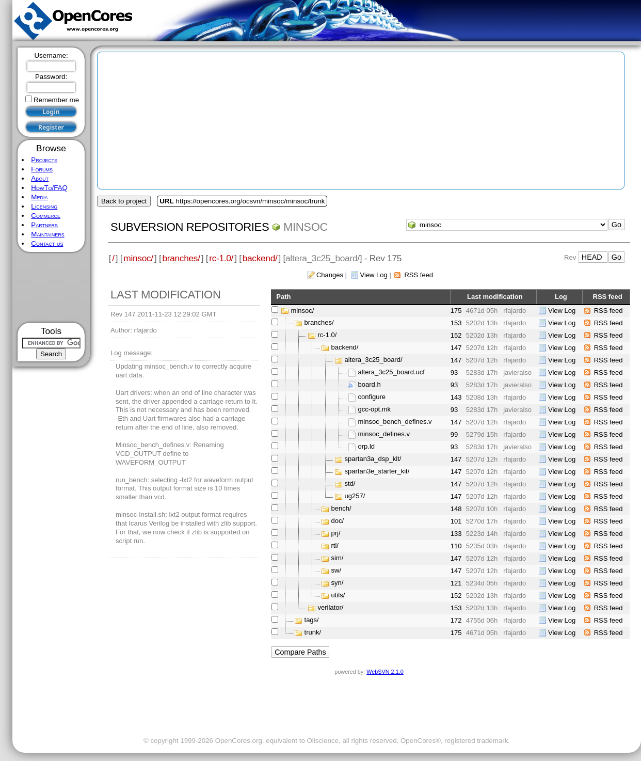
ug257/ (355, 496)
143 (456, 397)
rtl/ (335, 546)
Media (39, 197)
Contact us (47, 243)
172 (456, 620)
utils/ (338, 595)
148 (456, 509)
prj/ (336, 533)
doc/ (337, 521)
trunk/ (313, 633)
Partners (44, 225)
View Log (374, 275)
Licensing (44, 206)
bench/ (341, 509)
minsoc (305, 226)
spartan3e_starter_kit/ (377, 471)
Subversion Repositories (189, 226)
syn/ (337, 583)
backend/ (260, 258)
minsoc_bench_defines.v (395, 422)
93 (454, 372)
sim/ (337, 558)
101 (456, 521)
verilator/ (331, 608)
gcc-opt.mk (374, 410)
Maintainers (47, 234)
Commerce (45, 215)
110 (456, 546)
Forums (42, 169)
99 (454, 434)
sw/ (336, 571)
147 (456, 348)
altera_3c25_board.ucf (391, 372)
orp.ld (366, 447)
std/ (350, 484)
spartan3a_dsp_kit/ (373, 459)
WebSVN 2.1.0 (384, 672)
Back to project (124, 201)
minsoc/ (138, 258)
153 (456, 323)
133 (456, 533)
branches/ (181, 258)
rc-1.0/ (221, 258)
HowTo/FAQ (49, 188)
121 (456, 583)
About (40, 178)
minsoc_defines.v (384, 434)
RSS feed (418, 275)
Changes (329, 275)
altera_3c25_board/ (374, 360)
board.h (369, 385)
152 (456, 335)
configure (372, 397)
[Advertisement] (51, 287)
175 (456, 310)
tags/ (312, 620)
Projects (44, 160)
